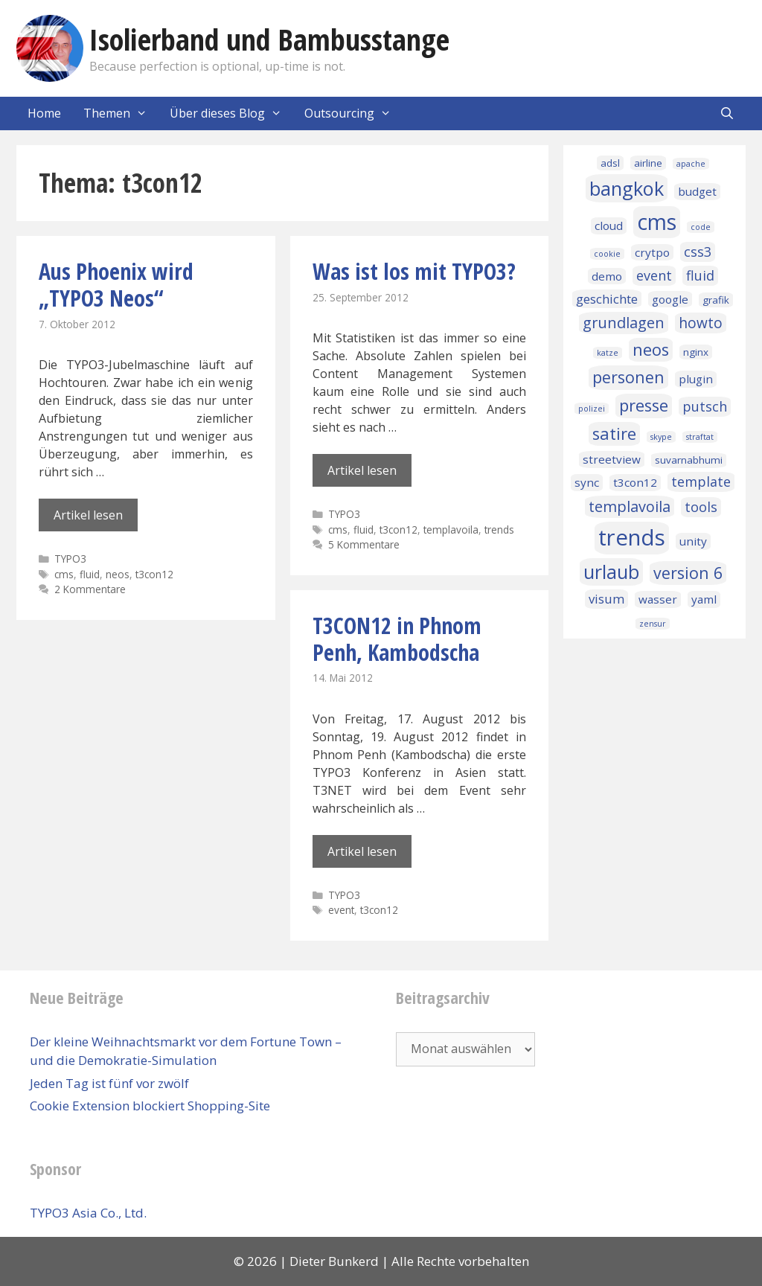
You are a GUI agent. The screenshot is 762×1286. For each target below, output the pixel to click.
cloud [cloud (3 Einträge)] (609, 225)
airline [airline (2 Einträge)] (648, 163)
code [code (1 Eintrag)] (701, 227)
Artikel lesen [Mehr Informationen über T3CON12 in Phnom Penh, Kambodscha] (362, 851)
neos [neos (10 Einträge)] (651, 349)
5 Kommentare (364, 544)
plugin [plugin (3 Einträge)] (696, 378)
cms (64, 574)
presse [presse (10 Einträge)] (643, 405)
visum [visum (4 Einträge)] (606, 598)
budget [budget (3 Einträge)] (697, 191)
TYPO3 (70, 558)
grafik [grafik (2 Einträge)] (715, 300)
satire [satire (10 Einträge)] (614, 433)
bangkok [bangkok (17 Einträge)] (626, 188)
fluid (90, 574)
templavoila (450, 529)
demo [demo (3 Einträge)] (607, 276)
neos (117, 574)
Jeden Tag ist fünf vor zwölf (109, 1083)
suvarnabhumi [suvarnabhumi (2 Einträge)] (689, 460)
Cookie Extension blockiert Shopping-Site (150, 1105)
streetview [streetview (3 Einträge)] (612, 459)
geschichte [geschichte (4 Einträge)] (607, 298)
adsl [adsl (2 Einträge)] (610, 163)
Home (44, 113)
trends (499, 529)
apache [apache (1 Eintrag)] (690, 164)
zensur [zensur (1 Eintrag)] (652, 623)
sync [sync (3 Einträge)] (586, 482)
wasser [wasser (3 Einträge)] (657, 599)
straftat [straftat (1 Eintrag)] (700, 437)
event (341, 910)
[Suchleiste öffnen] (727, 113)
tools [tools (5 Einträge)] (701, 507)
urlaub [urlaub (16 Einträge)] (611, 571)
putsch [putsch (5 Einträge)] (704, 406)
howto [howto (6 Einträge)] (701, 323)
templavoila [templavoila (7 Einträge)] (629, 506)
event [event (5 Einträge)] (654, 275)
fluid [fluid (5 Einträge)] (700, 275)
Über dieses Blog (231, 113)
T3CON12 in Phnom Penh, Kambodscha (397, 639)
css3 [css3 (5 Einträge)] (697, 251)
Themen (121, 113)
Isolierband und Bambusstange (269, 39)
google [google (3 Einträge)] (670, 299)
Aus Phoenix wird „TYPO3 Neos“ (116, 284)
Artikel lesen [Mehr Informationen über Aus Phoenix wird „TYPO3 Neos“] (88, 515)
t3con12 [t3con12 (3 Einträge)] (635, 482)
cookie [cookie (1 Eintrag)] (607, 254)
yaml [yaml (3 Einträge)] (704, 599)
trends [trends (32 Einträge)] (631, 537)
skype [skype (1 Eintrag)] (661, 437)
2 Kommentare (90, 589)
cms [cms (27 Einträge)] (656, 222)
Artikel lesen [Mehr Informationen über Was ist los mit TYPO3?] (362, 470)
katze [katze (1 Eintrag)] (607, 353)
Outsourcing (353, 113)
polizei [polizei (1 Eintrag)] (591, 408)
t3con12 (154, 574)
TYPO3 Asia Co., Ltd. (88, 1212)
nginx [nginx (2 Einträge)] (695, 352)
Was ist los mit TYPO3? (414, 271)
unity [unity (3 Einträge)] (693, 541)
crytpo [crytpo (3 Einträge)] (652, 252)
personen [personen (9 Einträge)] (628, 377)
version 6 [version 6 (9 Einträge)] (688, 572)
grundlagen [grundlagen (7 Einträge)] (624, 323)
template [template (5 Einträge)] (701, 481)
